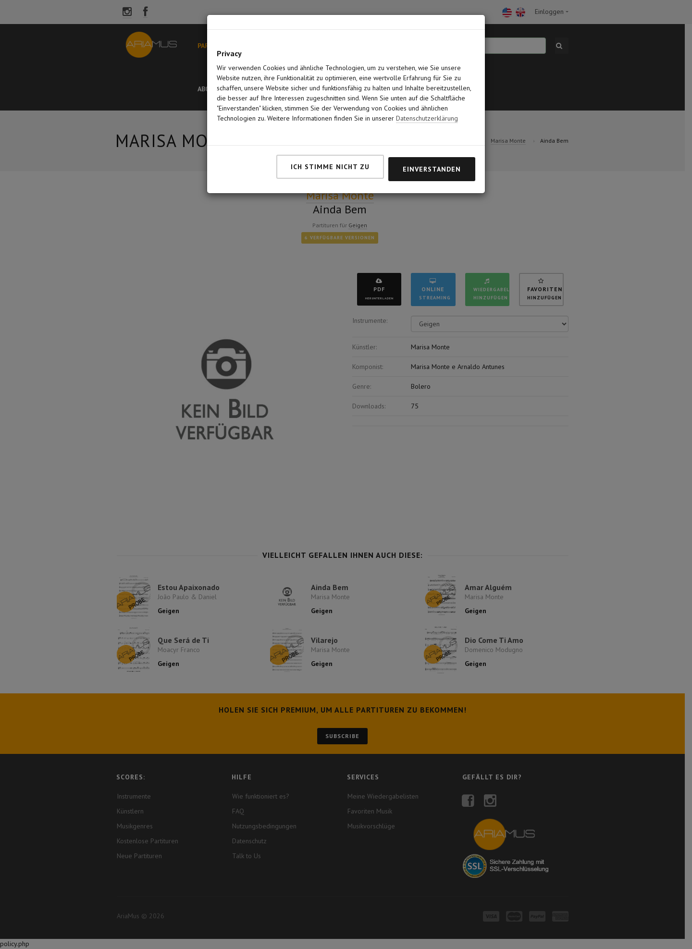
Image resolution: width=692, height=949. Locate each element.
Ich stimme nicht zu (330, 128)
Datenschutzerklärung (427, 79)
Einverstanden (432, 130)
